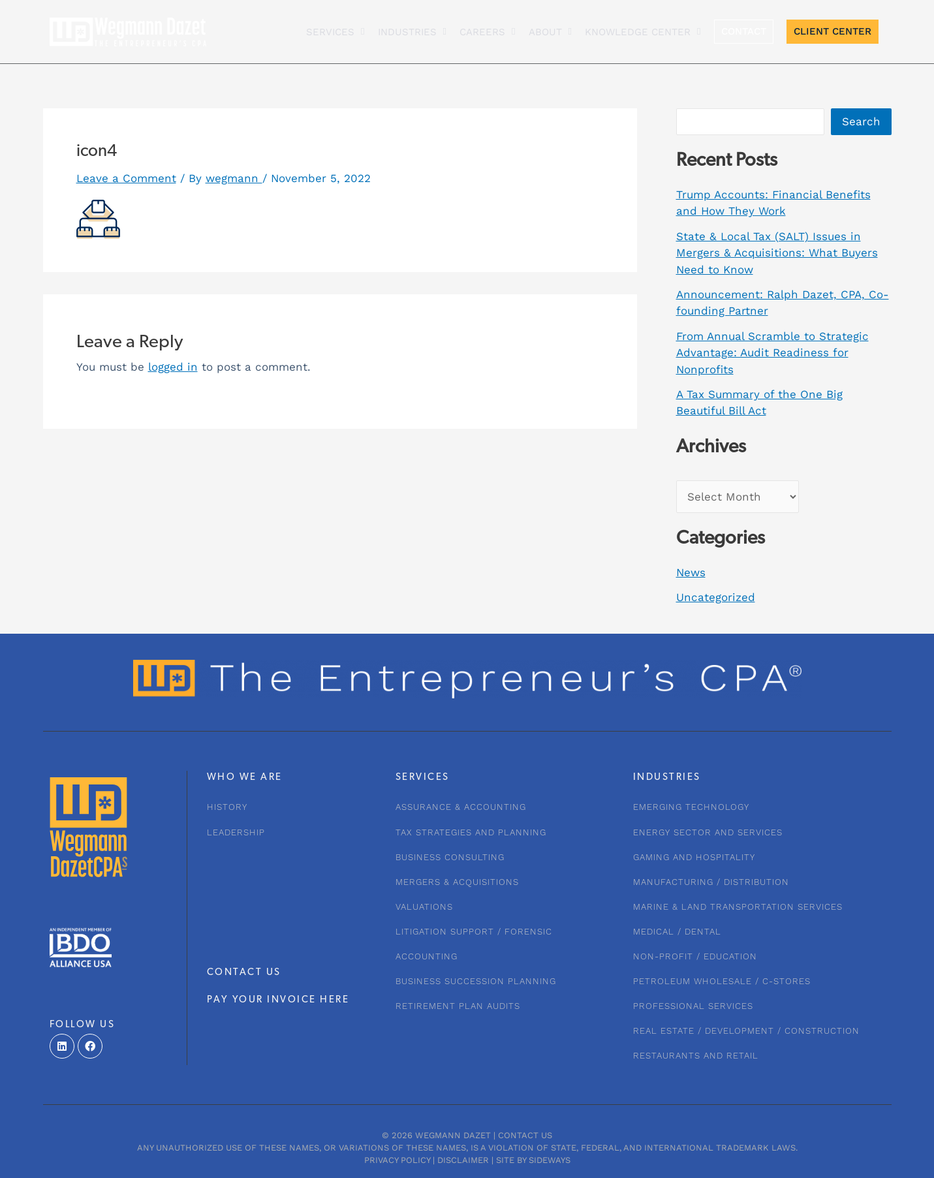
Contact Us (525, 1135)
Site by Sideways (533, 1160)
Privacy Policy (397, 1160)
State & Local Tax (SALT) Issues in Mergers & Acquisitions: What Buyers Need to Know (777, 253)
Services (335, 31)
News (691, 572)
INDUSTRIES (412, 31)
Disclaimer (463, 1160)
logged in (173, 366)
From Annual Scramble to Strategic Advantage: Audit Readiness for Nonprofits (772, 353)
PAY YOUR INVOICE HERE (278, 1000)
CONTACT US (244, 973)
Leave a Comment (126, 178)
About (550, 31)
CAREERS (487, 31)
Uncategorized (715, 597)
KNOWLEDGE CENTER (642, 31)
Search (861, 121)
